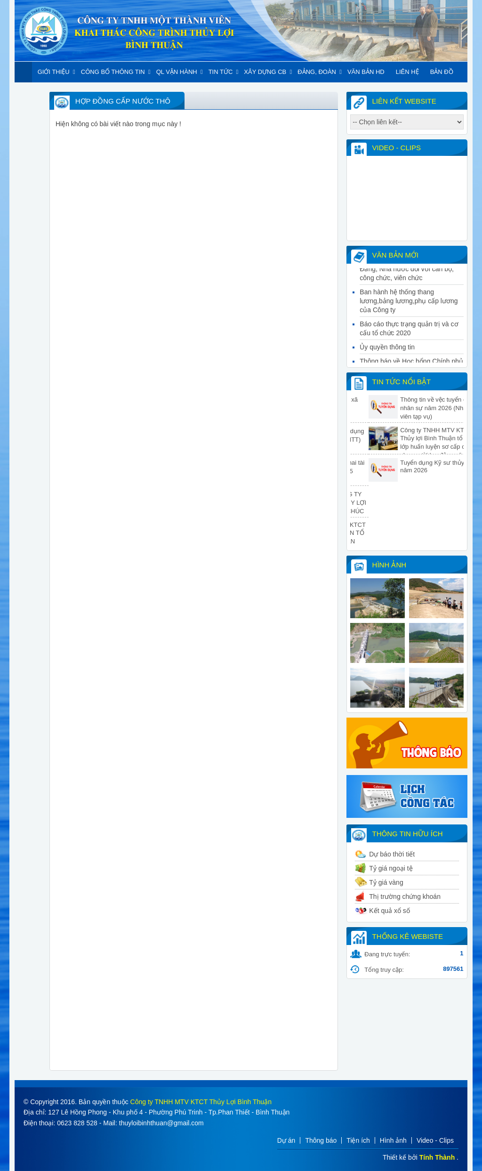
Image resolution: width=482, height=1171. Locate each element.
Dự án (286, 1140)
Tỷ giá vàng (386, 882)
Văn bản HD (366, 71)
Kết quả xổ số (389, 910)
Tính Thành (437, 1157)
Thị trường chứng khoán (405, 896)
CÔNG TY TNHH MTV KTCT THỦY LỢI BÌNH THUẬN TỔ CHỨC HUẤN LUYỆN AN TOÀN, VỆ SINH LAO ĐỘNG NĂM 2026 (350, 541)
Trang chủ (23, 72)
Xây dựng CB (265, 71)
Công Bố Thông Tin (113, 71)
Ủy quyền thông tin (387, 351)
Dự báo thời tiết (392, 854)
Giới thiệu (54, 71)
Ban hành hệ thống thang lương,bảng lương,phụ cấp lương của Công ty (409, 304)
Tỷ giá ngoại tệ (390, 868)
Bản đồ (441, 71)
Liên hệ (407, 71)
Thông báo (321, 1140)
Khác (40, 92)
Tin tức (221, 71)
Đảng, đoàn (316, 71)
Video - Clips (435, 1140)
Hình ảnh (393, 1140)
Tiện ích (358, 1140)
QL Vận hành (176, 71)
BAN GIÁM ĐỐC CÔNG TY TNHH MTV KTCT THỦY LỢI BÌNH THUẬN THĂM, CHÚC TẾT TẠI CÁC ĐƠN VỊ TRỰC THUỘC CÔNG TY (350, 511)
